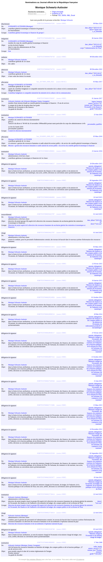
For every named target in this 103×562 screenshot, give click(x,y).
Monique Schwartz (67, 20)
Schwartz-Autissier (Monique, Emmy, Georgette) (25, 545)
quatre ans (98, 29)
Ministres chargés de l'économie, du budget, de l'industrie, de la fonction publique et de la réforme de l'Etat (93, 485)
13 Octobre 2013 (96, 357)
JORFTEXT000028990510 (46, 314)
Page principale (57, 12)
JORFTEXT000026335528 (46, 453)
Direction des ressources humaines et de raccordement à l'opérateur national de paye (35, 524)
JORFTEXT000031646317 (46, 163)
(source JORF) (61, 23)
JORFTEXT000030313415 (46, 247)
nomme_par (88, 105)
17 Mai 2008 (98, 542)
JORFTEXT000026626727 (46, 429)
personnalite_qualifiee (95, 124)
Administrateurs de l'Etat (93, 48)
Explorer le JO (57, 13)
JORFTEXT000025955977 (46, 477)
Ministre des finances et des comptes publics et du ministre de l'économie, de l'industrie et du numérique (93, 171)
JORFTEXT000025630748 (46, 529)
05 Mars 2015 (97, 247)
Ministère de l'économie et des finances (93, 106)
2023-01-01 (97, 28)
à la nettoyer (80, 559)
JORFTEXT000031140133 (46, 180)
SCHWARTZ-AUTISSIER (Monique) (21, 26)
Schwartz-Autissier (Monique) (19, 497)
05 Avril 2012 (97, 529)
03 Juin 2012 (98, 477)
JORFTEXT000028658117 (46, 333)
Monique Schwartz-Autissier (18, 59)
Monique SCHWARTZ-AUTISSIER (21, 84)
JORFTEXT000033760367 (46, 98)
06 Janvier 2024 (97, 38)
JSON (64, 15)
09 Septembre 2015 (96, 180)
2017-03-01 (97, 89)
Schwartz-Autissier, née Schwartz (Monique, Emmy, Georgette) (29, 101)
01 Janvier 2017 (97, 98)
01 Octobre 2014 (96, 297)
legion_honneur (97, 101)
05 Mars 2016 (97, 136)
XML (68, 15)
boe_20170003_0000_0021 (45, 82)
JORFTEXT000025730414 (46, 494)
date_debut (88, 28)
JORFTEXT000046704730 (46, 57)
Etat (9, 51)
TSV (59, 15)
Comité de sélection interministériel (19, 131)
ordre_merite (98, 546)
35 (100, 103)
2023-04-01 (97, 73)
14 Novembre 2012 (96, 429)
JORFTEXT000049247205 (46, 23)
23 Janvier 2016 (97, 151)
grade (91, 109)
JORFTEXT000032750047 (46, 114)
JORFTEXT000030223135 (46, 264)
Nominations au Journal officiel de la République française (51, 2)
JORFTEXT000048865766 (46, 38)
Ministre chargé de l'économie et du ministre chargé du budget (94, 535)
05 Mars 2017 (97, 82)
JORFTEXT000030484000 (46, 197)
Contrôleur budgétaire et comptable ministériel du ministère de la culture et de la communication (39, 93)
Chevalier (98, 109)
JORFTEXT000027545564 (46, 381)
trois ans (98, 224)
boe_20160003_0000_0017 (45, 136)
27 (100, 548)
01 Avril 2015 (97, 214)
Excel (73, 15)
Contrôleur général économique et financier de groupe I (26, 33)
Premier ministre (99, 551)
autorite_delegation (95, 166)
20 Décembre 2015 (96, 163)
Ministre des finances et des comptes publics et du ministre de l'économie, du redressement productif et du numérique (93, 323)
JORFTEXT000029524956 (46, 297)
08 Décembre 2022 (96, 57)
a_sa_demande (97, 31)
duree (91, 29)
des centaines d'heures (34, 559)
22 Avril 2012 (97, 494)
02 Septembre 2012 (96, 453)
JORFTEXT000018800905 (46, 542)
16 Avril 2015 (97, 197)
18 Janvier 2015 (97, 280)
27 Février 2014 (97, 333)
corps (82, 48)
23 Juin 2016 (98, 114)
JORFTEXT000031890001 (46, 151)
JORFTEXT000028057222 (46, 357)
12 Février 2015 (97, 264)
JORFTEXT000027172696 (46, 405)
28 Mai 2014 (98, 314)
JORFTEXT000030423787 (46, 214)
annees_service (93, 103)
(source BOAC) (61, 82)
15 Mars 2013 (97, 405)
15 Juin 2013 (98, 381)
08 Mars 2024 (97, 23)
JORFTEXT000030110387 (46, 280)
